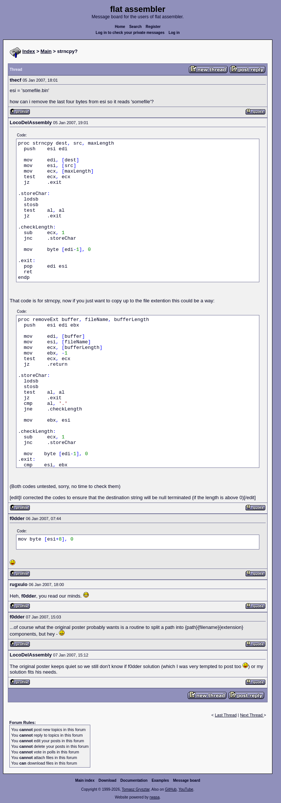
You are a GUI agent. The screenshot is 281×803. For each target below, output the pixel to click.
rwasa (155, 797)
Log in (174, 33)
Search (135, 27)
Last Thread (226, 715)
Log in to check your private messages (130, 33)
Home (120, 27)
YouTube (185, 789)
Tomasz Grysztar (135, 789)
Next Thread (251, 715)
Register (153, 27)
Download (107, 780)
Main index (85, 780)
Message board (186, 780)
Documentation (134, 780)
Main (46, 51)
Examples (160, 780)
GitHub (171, 789)
